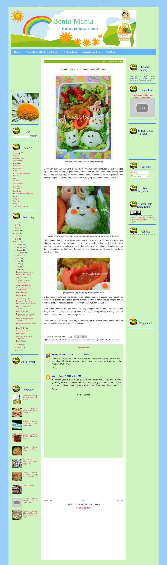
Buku (14, 178)
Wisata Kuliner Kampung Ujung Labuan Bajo (30, 423)
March (19, 269)
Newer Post (48, 500)
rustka (102, 340)
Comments (136, 176)
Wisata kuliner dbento (20, 206)
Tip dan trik (16, 201)
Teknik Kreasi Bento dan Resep (41, 52)
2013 (17, 236)
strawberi (112, 340)
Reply (54, 367)
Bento (15, 171)
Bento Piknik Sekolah (23, 275)
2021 (17, 222)
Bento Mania (73, 21)
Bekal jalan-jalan (18, 158)
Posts (134, 173)
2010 (17, 351)
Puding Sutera (21, 295)
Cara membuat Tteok (23, 285)
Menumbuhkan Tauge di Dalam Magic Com (30, 462)
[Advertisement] (83, 478)
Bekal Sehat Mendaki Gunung (23, 307)
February (20, 345)
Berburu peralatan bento (21, 173)
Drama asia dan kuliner (24, 301)
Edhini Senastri (59, 354)
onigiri (97, 340)
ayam (54, 340)
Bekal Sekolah (69, 340)
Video (15, 204)
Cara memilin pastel (23, 331)
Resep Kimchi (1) (22, 293)
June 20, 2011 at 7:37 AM (78, 354)
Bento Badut (20, 334)
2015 (17, 231)
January (20, 347)
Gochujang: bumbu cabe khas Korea (24, 289)
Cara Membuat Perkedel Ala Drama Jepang (30, 410)
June (18, 261)
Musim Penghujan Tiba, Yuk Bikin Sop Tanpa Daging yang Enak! (30, 514)
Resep (15, 196)
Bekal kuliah (60, 340)
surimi (117, 340)
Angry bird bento (22, 278)
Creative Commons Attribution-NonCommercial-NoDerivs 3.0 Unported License (142, 219)
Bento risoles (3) (22, 311)
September (21, 253)
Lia (53, 376)
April (18, 267)
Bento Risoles (21, 341)
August (19, 255)
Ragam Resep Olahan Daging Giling (30, 449)
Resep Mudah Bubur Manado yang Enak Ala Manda (30, 474)
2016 (17, 228)
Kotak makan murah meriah (25, 304)
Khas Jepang (17, 188)
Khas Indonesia (18, 183)
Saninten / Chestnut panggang (23, 281)
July (18, 258)
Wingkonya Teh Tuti (23, 298)
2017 (17, 225)
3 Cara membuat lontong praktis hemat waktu (30, 500)
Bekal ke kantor (18, 161)
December (20, 244)
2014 (17, 233)
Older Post (119, 500)
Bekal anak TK (18, 153)
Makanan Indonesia (88, 340)
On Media (111, 52)
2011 (17, 242)
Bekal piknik (17, 166)
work (135, 216)
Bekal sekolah (17, 168)
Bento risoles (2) (22, 328)
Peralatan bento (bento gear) (23, 193)
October (20, 250)
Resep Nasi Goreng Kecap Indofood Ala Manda (30, 397)
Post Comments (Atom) (89, 504)
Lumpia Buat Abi (28, 485)
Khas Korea (17, 191)
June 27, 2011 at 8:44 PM (70, 376)
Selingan (16, 199)
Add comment (83, 395)
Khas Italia (16, 186)
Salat (106, 340)
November (20, 247)
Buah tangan (17, 176)
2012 (17, 239)
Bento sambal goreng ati (24, 272)
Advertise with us (91, 52)
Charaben (78, 340)
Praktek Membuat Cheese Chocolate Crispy (30, 436)
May (18, 264)
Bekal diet (16, 155)
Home (17, 52)
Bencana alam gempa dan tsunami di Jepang (25, 315)
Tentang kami (70, 52)
